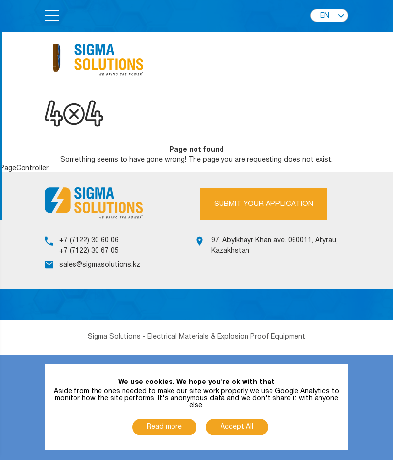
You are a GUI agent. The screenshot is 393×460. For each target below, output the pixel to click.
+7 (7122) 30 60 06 (89, 240)
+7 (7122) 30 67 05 (89, 251)
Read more (164, 427)
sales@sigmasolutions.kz (99, 265)
